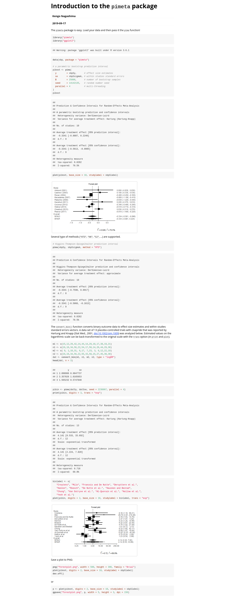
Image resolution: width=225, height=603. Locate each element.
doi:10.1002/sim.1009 (106, 335)
